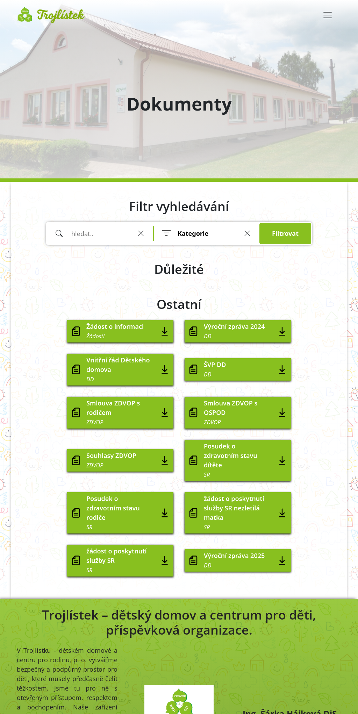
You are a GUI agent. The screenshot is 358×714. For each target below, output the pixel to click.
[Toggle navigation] (327, 15)
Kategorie (193, 233)
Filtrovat (285, 233)
